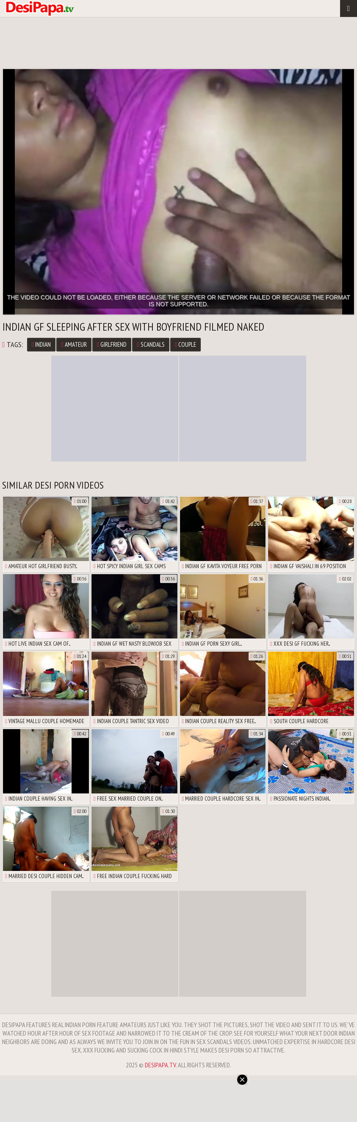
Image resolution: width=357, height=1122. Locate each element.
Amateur (73, 344)
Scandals (150, 344)
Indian (41, 344)
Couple (185, 344)
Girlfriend (112, 344)
